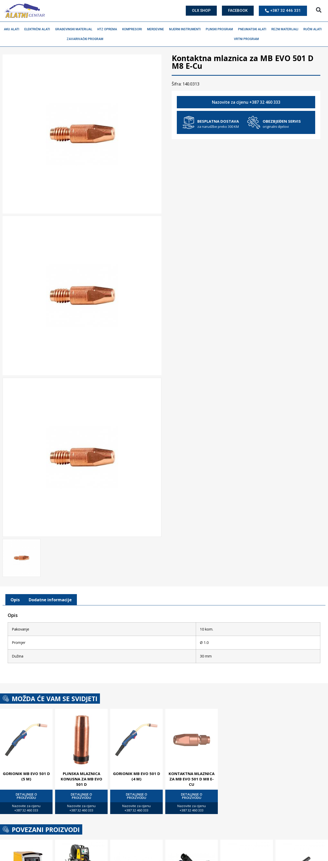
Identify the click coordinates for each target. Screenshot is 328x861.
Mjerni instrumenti (186, 29)
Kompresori (133, 29)
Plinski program (220, 29)
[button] (318, 10)
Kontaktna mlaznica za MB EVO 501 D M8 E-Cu (191, 779)
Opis (15, 600)
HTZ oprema (108, 29)
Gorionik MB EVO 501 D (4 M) (136, 776)
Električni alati (38, 29)
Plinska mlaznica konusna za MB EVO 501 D (81, 779)
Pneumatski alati (253, 29)
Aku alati (13, 29)
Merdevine (157, 29)
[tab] (15, 599)
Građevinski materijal (75, 29)
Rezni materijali (286, 29)
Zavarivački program (86, 39)
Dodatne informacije (50, 600)
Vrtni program (247, 39)
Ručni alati (313, 29)
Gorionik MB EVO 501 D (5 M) (26, 776)
